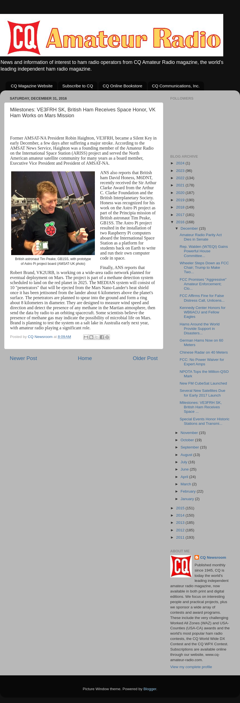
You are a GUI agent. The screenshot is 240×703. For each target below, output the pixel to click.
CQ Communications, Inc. (176, 85)
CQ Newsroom (213, 557)
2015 (181, 508)
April (185, 477)
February (189, 491)
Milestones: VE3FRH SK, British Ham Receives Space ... (201, 407)
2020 (181, 193)
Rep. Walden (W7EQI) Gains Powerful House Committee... (204, 251)
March (186, 484)
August (187, 455)
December (190, 228)
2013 (181, 522)
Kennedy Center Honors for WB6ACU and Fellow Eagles (202, 312)
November (190, 433)
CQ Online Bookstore (122, 85)
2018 (181, 207)
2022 (181, 178)
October (188, 440)
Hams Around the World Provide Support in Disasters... (200, 328)
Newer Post (23, 358)
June (185, 469)
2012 (181, 530)
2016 (181, 222)
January (188, 499)
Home (85, 358)
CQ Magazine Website (32, 85)
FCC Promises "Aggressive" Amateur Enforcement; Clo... (203, 284)
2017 (181, 215)
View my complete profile (191, 667)
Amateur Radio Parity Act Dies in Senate (201, 237)
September (190, 447)
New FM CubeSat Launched (203, 383)
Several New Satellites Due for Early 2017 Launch (202, 392)
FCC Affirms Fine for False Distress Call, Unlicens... (202, 298)
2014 (181, 515)
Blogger (149, 689)
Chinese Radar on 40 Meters (204, 352)
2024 (181, 163)
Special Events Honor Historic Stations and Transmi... (205, 421)
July (184, 462)
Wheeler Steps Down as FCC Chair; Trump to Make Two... (204, 267)
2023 (181, 171)
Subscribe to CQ (77, 85)
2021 (181, 185)
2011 (181, 537)
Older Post (145, 358)
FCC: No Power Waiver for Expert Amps (202, 362)
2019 (181, 200)
